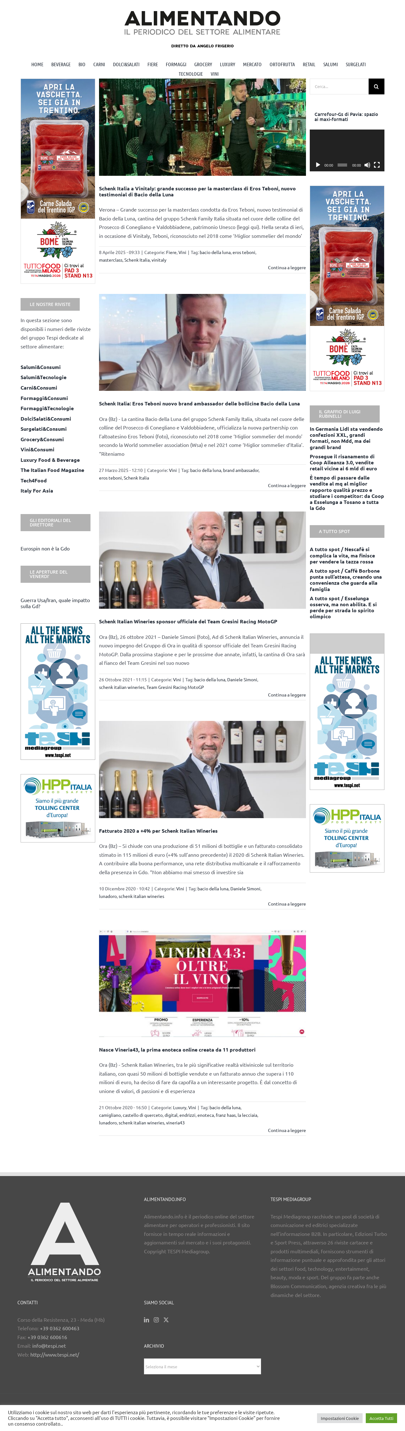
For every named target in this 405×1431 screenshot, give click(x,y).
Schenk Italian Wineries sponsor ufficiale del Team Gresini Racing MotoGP (188, 621)
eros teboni (244, 252)
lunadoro (108, 896)
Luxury (179, 1107)
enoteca (205, 1115)
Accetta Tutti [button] (381, 1418)
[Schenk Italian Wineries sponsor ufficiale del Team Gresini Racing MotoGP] (202, 560)
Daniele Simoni (242, 679)
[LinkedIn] (146, 1319)
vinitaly (159, 260)
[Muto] (367, 165)
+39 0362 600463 (59, 1328)
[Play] (318, 165)
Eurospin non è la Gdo (45, 548)
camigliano (110, 1115)
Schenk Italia (137, 260)
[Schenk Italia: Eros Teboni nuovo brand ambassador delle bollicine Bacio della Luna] (202, 342)
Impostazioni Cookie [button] (340, 1418)
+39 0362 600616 (47, 1337)
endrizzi (187, 1115)
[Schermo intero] (377, 165)
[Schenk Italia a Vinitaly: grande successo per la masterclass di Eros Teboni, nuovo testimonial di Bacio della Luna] (202, 127)
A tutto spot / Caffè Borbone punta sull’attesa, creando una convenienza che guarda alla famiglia (346, 579)
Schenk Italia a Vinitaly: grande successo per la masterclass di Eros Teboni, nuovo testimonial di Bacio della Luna (197, 191)
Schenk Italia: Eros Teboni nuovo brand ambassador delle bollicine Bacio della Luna (199, 403)
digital (171, 1115)
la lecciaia (247, 1115)
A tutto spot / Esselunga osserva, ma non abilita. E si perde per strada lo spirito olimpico (343, 607)
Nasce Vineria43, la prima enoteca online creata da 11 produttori (177, 1049)
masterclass (110, 260)
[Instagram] (156, 1319)
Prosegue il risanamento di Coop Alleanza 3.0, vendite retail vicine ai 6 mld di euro (343, 462)
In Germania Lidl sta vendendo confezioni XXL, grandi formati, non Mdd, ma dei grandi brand (346, 437)
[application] (347, 151)
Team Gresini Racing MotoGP (175, 687)
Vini (182, 252)
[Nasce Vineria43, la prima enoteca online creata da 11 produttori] (202, 983)
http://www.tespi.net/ (54, 1354)
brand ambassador (241, 470)
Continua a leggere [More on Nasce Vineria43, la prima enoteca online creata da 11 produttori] (287, 1130)
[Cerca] (376, 86)
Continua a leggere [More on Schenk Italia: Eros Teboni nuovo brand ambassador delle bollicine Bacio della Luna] (287, 485)
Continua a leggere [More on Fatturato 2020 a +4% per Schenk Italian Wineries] (287, 903)
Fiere (171, 252)
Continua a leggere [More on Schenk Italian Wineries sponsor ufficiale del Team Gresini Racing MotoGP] (287, 694)
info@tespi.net (49, 1345)
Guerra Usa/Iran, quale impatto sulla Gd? (55, 603)
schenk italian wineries (122, 687)
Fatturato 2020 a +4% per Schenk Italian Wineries (158, 830)
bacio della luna (215, 252)
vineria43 (175, 1122)
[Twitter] (166, 1319)
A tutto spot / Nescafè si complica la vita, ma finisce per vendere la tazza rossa (342, 555)
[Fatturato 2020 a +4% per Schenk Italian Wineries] (202, 769)
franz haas (226, 1115)
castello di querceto (143, 1115)
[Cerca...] (339, 86)
